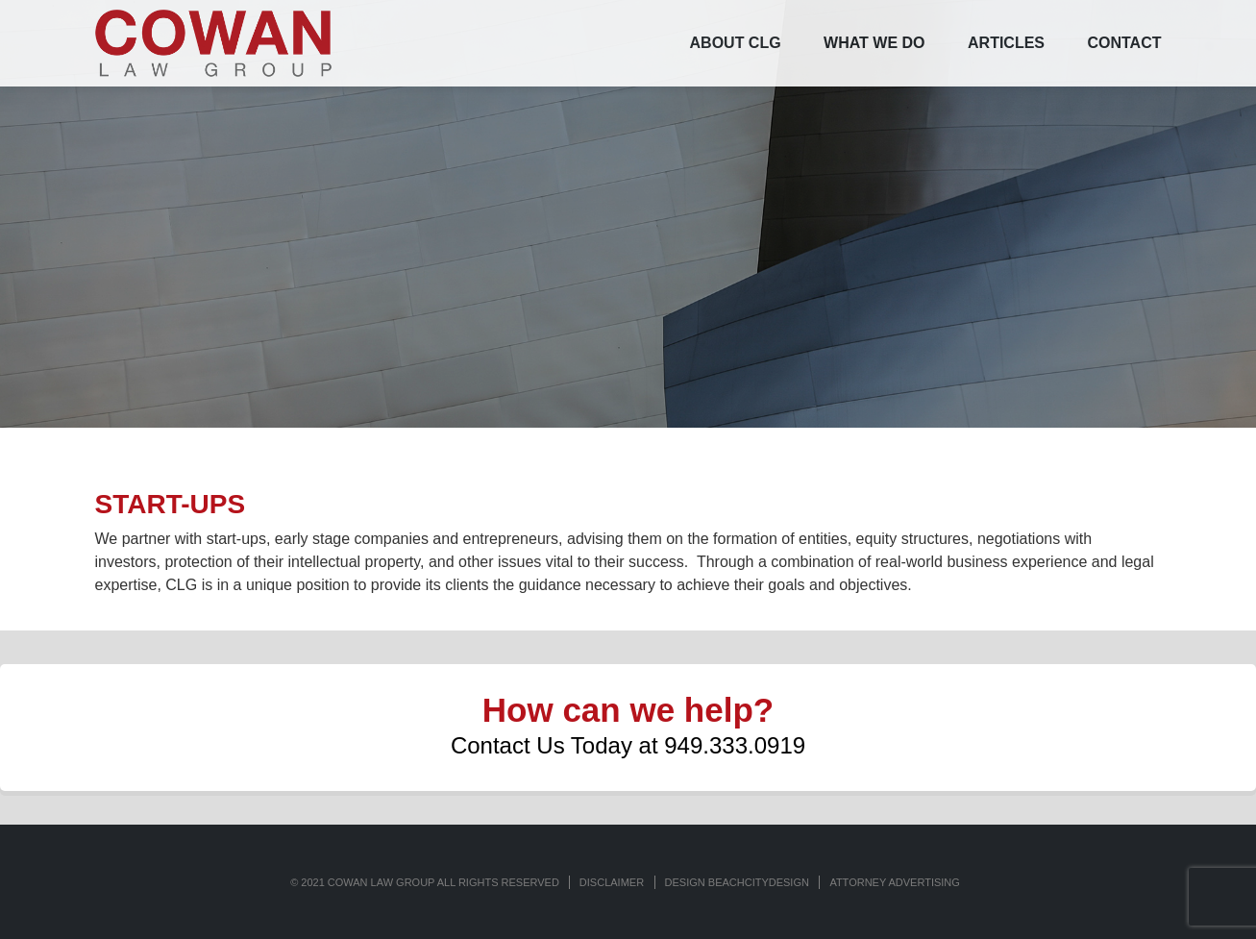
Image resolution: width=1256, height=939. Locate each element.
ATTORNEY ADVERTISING (894, 882)
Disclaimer (611, 882)
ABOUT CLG (735, 43)
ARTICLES (1006, 43)
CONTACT (1124, 43)
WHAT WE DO (874, 43)
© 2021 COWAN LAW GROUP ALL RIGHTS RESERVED (424, 882)
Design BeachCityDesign (737, 882)
